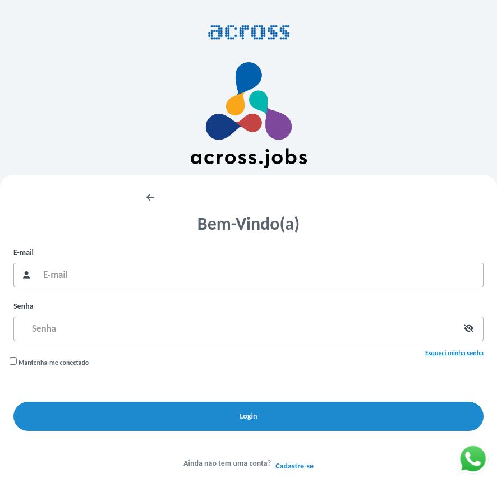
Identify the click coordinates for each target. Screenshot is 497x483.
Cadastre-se (294, 466)
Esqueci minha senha (454, 353)
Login (248, 416)
